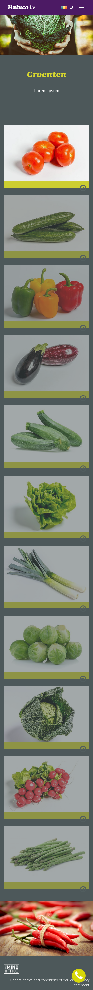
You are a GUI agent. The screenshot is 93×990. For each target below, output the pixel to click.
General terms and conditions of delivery (43, 980)
